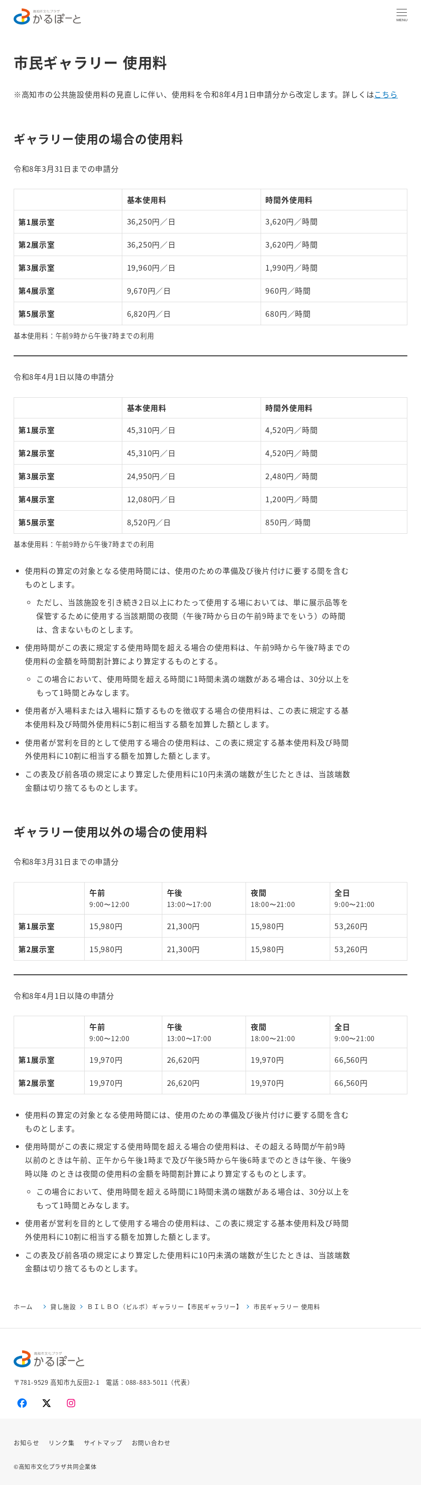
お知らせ (27, 1442)
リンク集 (61, 1442)
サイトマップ (103, 1442)
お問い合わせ (151, 1442)
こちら (385, 94)
